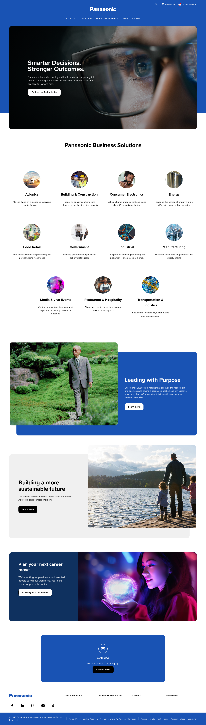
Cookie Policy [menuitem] (89, 718)
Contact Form (105, 669)
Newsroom (172, 695)
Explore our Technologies (44, 92)
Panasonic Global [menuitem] (178, 718)
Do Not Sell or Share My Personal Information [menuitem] (116, 718)
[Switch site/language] (187, 4)
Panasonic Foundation (110, 695)
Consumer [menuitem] (192, 718)
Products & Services (106, 18)
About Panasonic (73, 695)
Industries (87, 18)
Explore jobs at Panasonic (35, 592)
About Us (70, 18)
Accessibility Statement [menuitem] (151, 718)
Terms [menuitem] (165, 718)
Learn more (135, 406)
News (125, 18)
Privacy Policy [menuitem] (75, 718)
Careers (136, 18)
